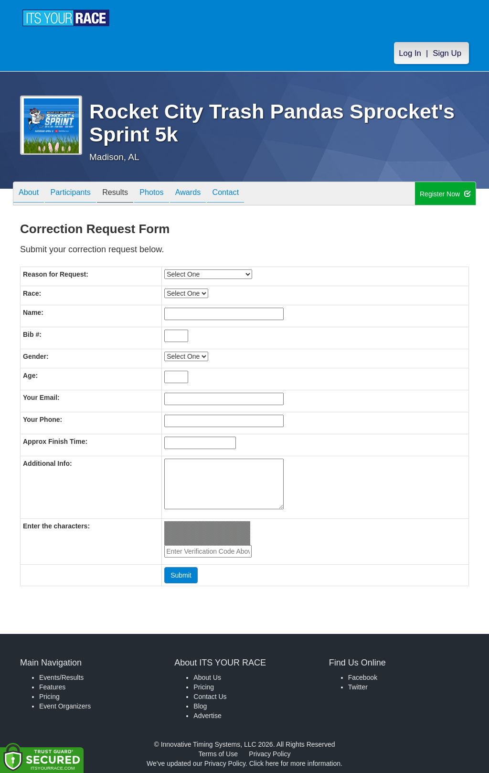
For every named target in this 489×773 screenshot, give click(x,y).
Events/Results (61, 677)
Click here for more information (294, 763)
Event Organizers (65, 706)
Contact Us (209, 696)
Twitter (358, 687)
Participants (78, 194)
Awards (209, 194)
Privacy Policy (269, 754)
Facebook (362, 677)
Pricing (49, 696)
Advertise (207, 715)
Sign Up (447, 53)
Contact (252, 194)
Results (127, 194)
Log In (410, 53)
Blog (200, 706)
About (31, 194)
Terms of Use (218, 754)
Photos (168, 194)
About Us (207, 677)
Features (52, 687)
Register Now (445, 194)
